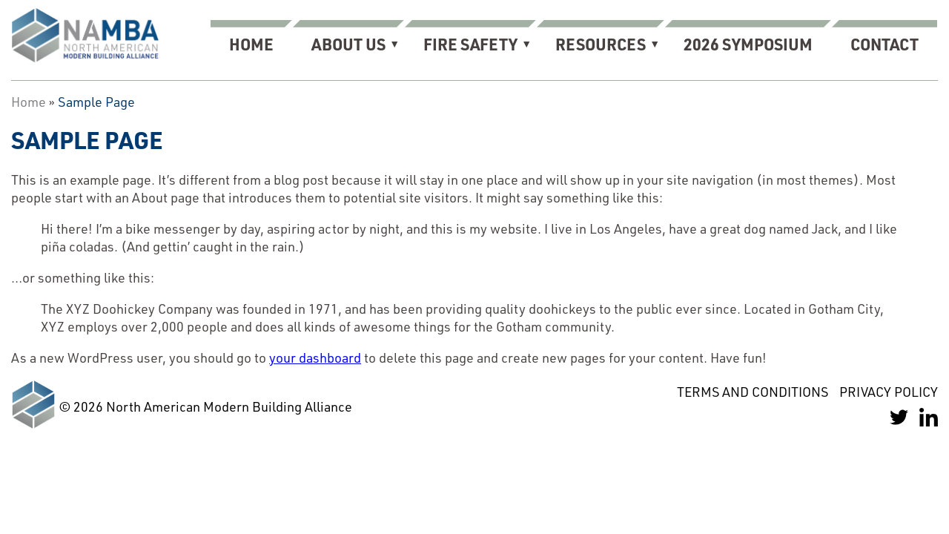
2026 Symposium (748, 43)
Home (251, 43)
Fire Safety (470, 43)
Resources (600, 43)
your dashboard (315, 357)
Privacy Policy (888, 391)
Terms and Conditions (752, 391)
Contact (884, 43)
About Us (348, 43)
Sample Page (96, 102)
